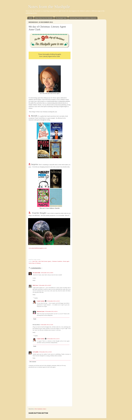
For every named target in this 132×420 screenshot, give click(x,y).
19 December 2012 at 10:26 (46, 324)
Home (30, 18)
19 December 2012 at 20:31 (51, 311)
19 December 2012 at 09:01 (47, 272)
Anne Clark (35, 261)
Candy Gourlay (40, 301)
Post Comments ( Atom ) (40, 409)
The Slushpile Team (61, 18)
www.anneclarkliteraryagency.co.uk (38, 248)
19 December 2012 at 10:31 (53, 338)
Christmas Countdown (57, 261)
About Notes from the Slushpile (44, 18)
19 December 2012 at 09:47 (44, 285)
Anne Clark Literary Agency (44, 261)
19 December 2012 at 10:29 (53, 301)
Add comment (32, 361)
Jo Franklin (35, 352)
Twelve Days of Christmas (35, 263)
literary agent (66, 261)
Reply (34, 280)
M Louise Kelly (36, 272)
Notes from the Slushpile (49, 6)
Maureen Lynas (40, 311)
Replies (36, 298)
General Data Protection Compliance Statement (82, 18)
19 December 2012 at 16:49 (45, 352)
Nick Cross (35, 285)
